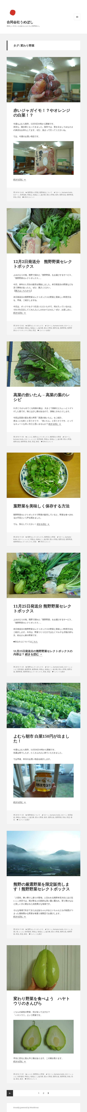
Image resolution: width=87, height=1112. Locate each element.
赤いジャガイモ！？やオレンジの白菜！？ (41, 113)
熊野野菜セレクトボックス (22, 542)
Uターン (16, 195)
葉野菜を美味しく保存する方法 (41, 506)
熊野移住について (45, 192)
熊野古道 (62, 195)
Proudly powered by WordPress (26, 1107)
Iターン (58, 192)
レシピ (29, 437)
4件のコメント (32, 1079)
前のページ (10, 1093)
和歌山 (29, 195)
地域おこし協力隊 (39, 195)
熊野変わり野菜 (33, 192)
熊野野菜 (70, 195)
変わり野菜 (50, 195)
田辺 (19, 197)
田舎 (15, 197)
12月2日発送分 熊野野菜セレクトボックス (42, 264)
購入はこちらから (23, 290)
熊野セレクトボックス (35, 326)
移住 (37, 441)
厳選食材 (35, 669)
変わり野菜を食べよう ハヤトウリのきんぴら (41, 1001)
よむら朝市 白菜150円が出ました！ (41, 739)
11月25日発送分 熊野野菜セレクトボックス (42, 608)
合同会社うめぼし (20, 22)
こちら (35, 641)
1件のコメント (45, 542)
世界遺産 (23, 195)
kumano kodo (67, 192)
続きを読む (19, 179)
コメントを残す (45, 330)
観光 (21, 1079)
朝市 (57, 195)
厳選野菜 (28, 669)
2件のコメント (29, 197)
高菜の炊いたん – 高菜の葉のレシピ (41, 397)
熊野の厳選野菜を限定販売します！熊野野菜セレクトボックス (41, 887)
